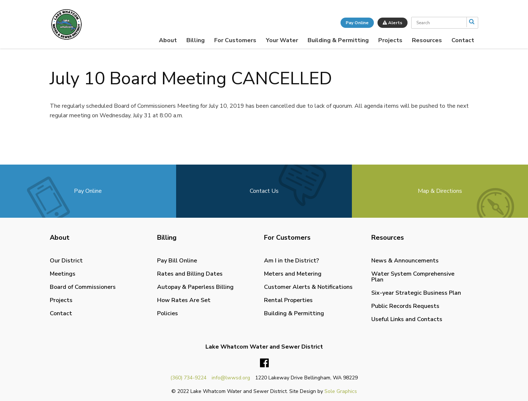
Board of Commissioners (83, 287)
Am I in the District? (291, 261)
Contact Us (264, 191)
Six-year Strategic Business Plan (416, 293)
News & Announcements (405, 261)
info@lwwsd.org (231, 377)
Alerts (392, 23)
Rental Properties (288, 300)
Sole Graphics (340, 391)
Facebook (264, 363)
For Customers (235, 40)
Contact (462, 40)
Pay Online (357, 23)
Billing (195, 40)
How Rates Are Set (184, 300)
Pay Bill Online (177, 261)
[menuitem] (168, 40)
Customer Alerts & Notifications (308, 287)
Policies (167, 313)
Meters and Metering (292, 274)
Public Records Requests (405, 306)
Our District (66, 261)
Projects (390, 40)
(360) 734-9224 (188, 377)
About (168, 40)
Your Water (282, 40)
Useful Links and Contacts (406, 319)
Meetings (62, 274)
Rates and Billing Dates (190, 274)
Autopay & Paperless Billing (195, 287)
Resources (427, 40)
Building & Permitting (338, 40)
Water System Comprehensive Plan (412, 277)
